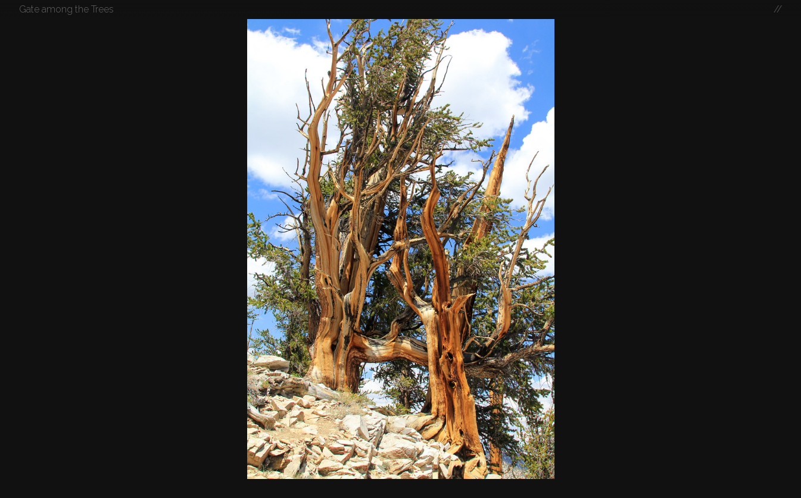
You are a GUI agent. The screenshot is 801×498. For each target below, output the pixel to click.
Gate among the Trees (66, 9)
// (778, 9)
